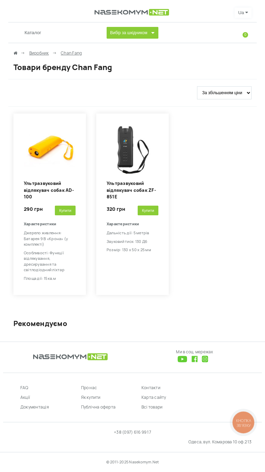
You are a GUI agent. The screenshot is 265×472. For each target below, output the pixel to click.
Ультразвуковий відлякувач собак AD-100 (49, 190)
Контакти (150, 388)
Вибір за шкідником (128, 32)
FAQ (24, 388)
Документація (34, 407)
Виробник (39, 53)
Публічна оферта (98, 407)
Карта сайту (153, 397)
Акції (25, 397)
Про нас (89, 388)
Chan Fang (71, 53)
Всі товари (152, 407)
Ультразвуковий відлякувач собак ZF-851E (131, 190)
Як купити (91, 397)
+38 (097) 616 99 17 (132, 432)
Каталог (32, 32)
